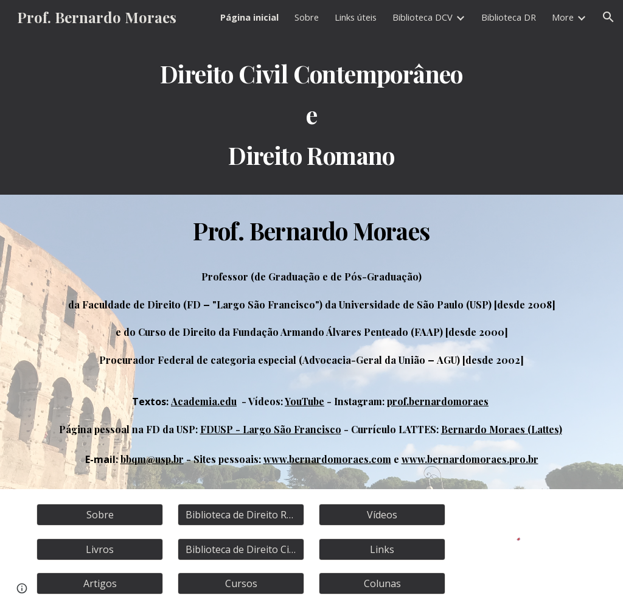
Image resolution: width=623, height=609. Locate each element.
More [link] (563, 17)
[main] (312, 114)
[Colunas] (382, 583)
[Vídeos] (382, 514)
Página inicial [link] (249, 17)
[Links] (382, 549)
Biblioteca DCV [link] (422, 17)
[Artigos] (100, 583)
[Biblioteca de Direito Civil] (241, 549)
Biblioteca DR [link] (508, 17)
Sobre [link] (306, 17)
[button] (608, 17)
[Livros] (100, 549)
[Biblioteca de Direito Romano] (241, 514)
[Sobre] (100, 514)
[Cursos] (241, 583)
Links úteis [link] (356, 17)
